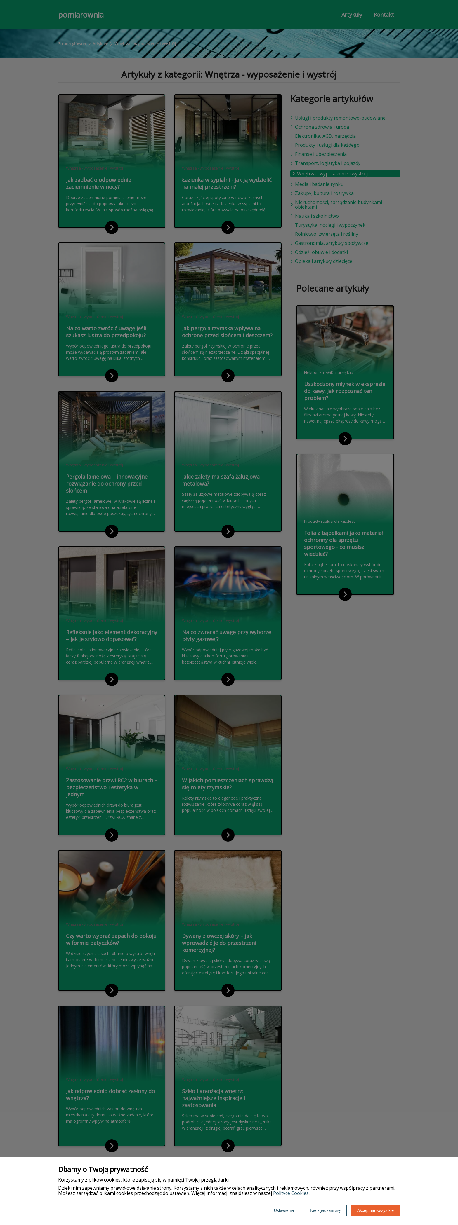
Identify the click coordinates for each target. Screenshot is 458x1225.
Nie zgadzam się (325, 1210)
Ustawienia (284, 1210)
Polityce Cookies (291, 1193)
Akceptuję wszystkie (375, 1210)
